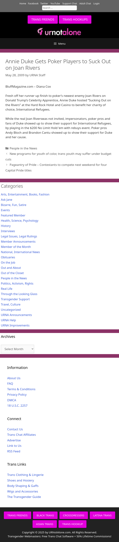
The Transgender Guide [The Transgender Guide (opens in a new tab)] (24, 497)
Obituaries (8, 257)
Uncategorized (11, 310)
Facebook (33, 3)
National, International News (20, 252)
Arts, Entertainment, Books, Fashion (25, 194)
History (6, 226)
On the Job (8, 262)
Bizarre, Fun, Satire (13, 205)
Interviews (8, 231)
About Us (13, 378)
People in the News (23, 148)
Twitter (44, 3)
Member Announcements (18, 242)
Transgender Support (15, 299)
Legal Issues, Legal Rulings (19, 236)
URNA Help (8, 320)
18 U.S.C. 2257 (17, 405)
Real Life (6, 289)
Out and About (11, 268)
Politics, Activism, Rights (17, 283)
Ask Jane (6, 200)
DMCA (11, 400)
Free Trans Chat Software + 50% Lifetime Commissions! (76, 536)
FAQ (10, 383)
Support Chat (69, 3)
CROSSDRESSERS (73, 515)
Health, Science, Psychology (19, 221)
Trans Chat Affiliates (21, 435)
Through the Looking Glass (19, 294)
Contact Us (15, 429)
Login (96, 3)
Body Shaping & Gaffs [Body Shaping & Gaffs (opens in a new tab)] (22, 486)
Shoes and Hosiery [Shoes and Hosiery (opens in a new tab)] (20, 480)
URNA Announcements (16, 315)
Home (23, 3)
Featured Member (13, 215)
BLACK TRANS (45, 515)
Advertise (14, 440)
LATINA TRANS (102, 515)
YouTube (55, 3)
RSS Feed (13, 451)
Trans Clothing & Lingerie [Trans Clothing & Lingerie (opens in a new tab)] (25, 475)
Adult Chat (85, 3)
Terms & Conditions (21, 389)
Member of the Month (16, 247)
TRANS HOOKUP (72, 524)
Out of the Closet (12, 273)
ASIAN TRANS (44, 524)
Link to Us (14, 446)
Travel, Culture (10, 304)
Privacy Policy (17, 394)
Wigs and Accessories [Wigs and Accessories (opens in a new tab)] (22, 491)
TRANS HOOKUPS (75, 19)
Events (5, 210)
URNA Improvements (15, 325)
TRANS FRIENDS (42, 19)
